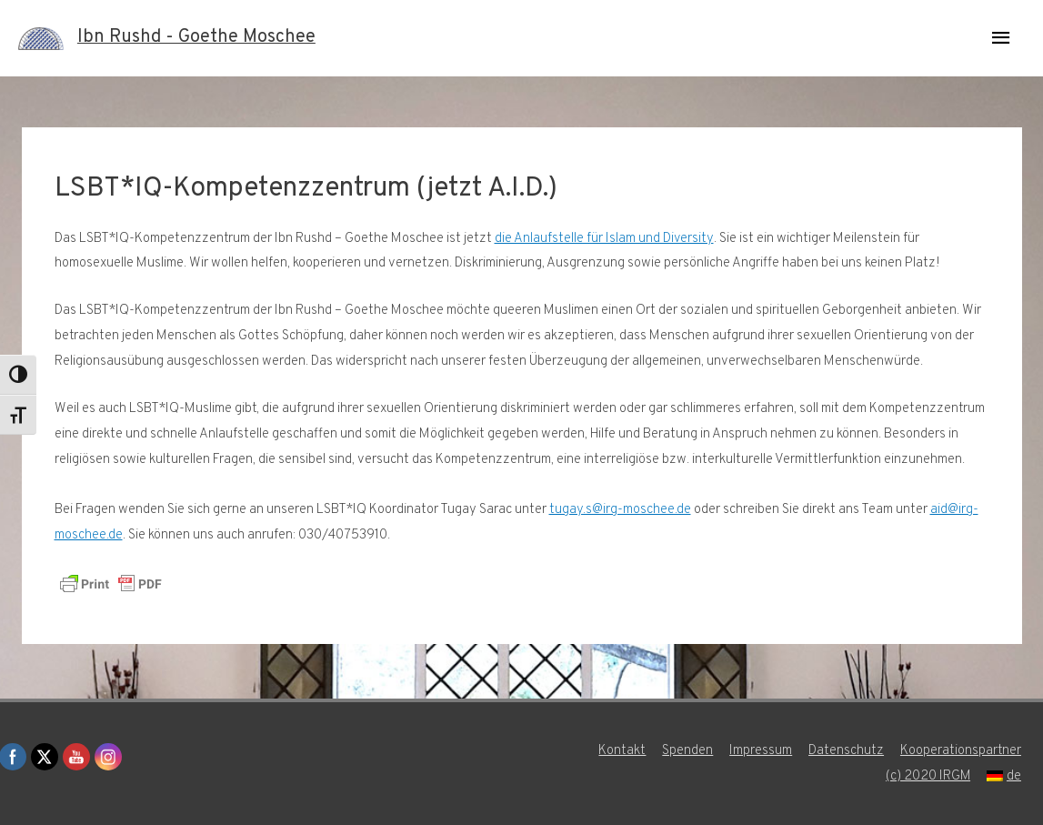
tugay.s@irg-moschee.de (620, 509)
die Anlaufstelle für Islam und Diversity (604, 238)
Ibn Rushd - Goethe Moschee (196, 38)
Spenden (688, 751)
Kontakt (623, 751)
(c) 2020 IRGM (928, 776)
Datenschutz (847, 751)
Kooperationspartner (961, 751)
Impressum (761, 751)
